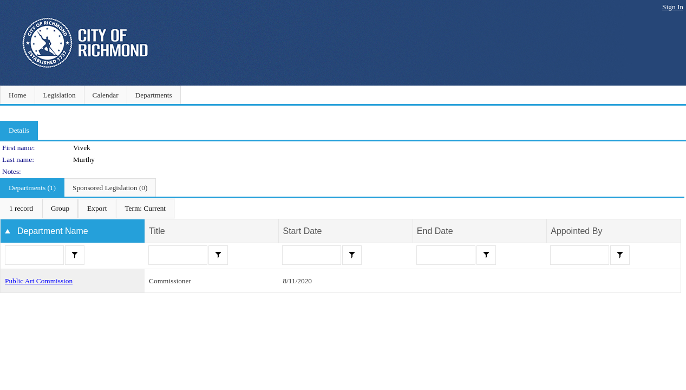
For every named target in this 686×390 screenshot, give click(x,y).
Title (157, 231)
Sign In (672, 7)
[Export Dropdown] (97, 208)
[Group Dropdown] (60, 208)
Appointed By (576, 231)
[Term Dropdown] (145, 208)
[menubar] (87, 208)
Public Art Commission (39, 281)
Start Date (302, 231)
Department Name (52, 231)
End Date (435, 231)
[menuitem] (21, 208)
